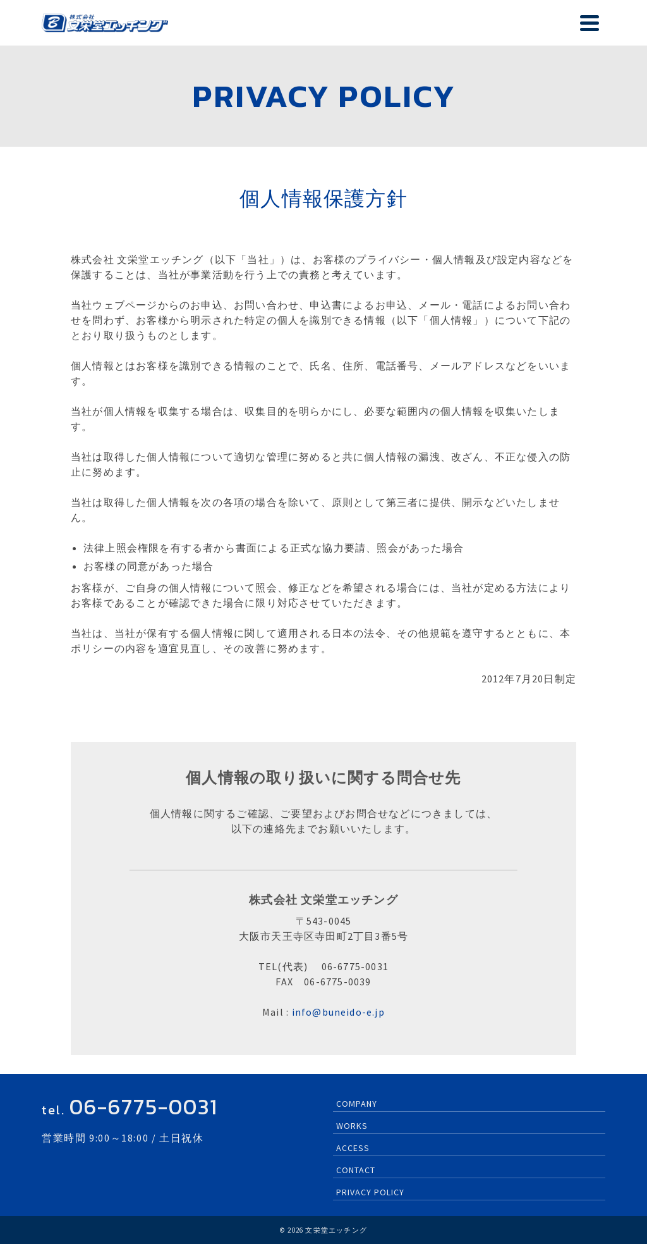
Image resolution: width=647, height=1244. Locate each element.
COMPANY (356, 1103)
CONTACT (355, 1170)
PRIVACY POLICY (370, 1192)
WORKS (352, 1125)
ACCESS (353, 1148)
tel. (130, 1109)
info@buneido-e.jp (338, 1012)
